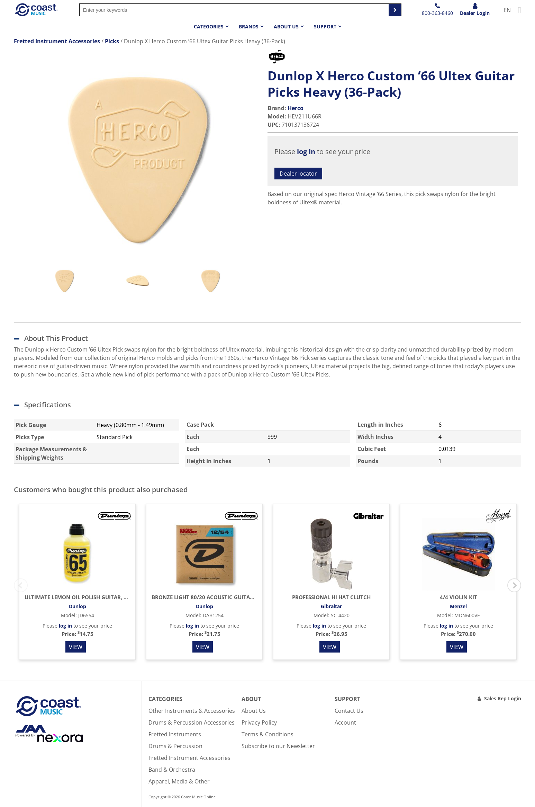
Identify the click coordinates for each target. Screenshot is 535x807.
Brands (249, 26)
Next (514, 585)
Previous (21, 585)
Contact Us (349, 711)
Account (345, 722)
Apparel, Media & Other (179, 781)
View (75, 647)
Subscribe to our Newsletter (278, 746)
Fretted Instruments (174, 734)
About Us (254, 711)
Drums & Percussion (175, 746)
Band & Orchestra (171, 769)
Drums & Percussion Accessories (191, 722)
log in (306, 151)
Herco (295, 108)
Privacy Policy (259, 722)
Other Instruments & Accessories (191, 711)
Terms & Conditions (267, 734)
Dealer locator (298, 173)
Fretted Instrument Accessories (189, 758)
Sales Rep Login (502, 698)
